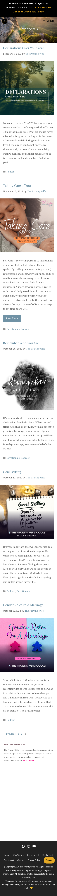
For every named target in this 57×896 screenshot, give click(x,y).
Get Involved (33, 855)
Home (6, 855)
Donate (49, 860)
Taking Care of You (17, 185)
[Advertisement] (28, 803)
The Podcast (47, 855)
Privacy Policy (34, 860)
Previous (9, 733)
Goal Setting (12, 471)
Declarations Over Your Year (23, 48)
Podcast (11, 171)
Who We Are (18, 855)
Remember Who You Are (21, 343)
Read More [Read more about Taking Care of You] (12, 318)
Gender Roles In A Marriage (23, 605)
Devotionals (13, 329)
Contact (20, 860)
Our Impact (9, 860)
